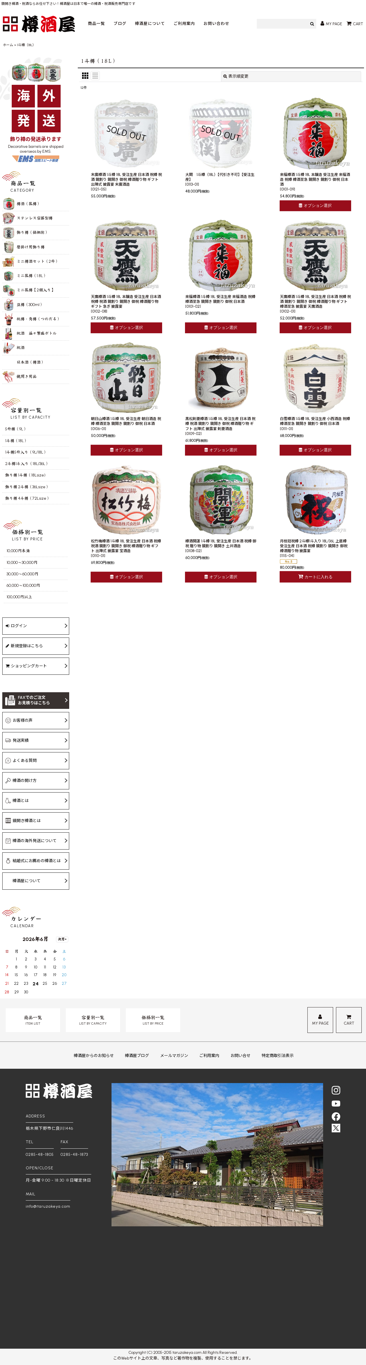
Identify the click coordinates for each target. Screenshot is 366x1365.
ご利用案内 (184, 23)
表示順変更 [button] (235, 76)
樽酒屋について (150, 23)
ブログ (120, 23)
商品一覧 (96, 23)
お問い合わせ (216, 23)
